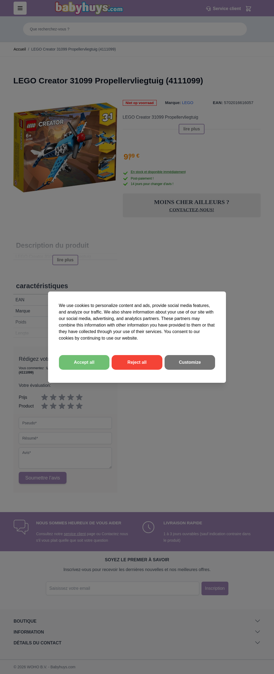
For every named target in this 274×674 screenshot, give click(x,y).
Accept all (84, 362)
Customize (190, 362)
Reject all (136, 362)
